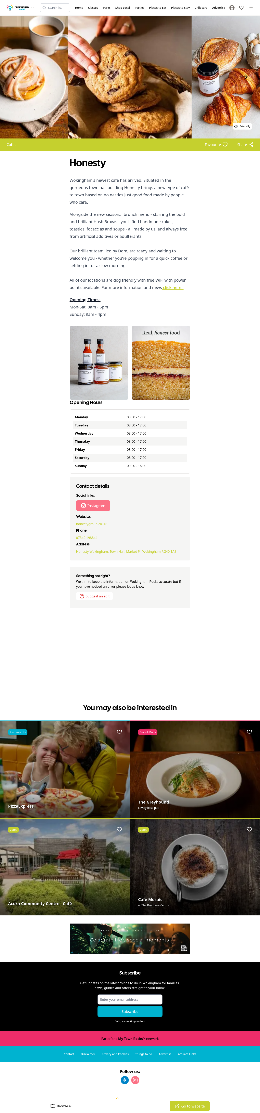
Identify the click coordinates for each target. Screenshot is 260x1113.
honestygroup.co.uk (91, 524)
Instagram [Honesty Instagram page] (93, 505)
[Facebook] (125, 1080)
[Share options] (245, 144)
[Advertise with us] (251, 8)
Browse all (61, 1106)
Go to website (190, 1106)
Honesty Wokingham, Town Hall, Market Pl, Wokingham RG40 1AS (126, 551)
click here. (172, 287)
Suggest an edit (94, 596)
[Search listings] (55, 7)
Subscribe (130, 1011)
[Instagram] (135, 1080)
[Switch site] (32, 7)
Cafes (11, 144)
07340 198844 (87, 537)
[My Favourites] (241, 8)
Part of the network (130, 1038)
